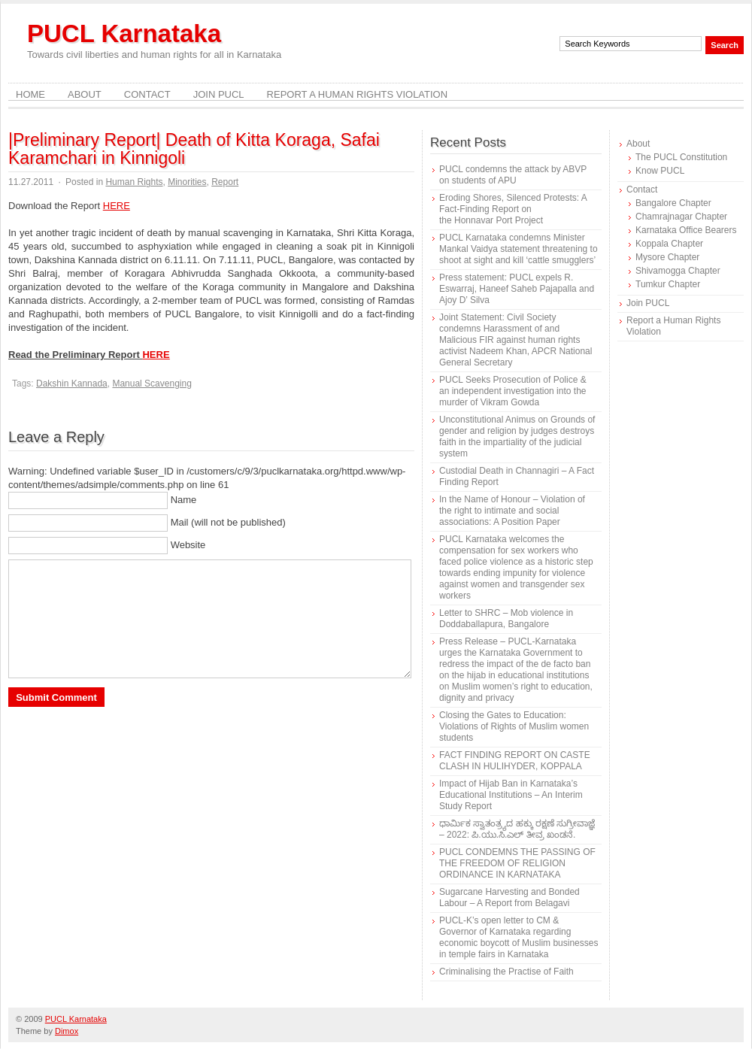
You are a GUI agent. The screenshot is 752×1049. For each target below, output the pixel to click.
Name (184, 499)
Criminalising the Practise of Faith (506, 971)
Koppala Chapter (669, 243)
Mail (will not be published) (228, 522)
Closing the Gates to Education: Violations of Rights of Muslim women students (514, 726)
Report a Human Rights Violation (357, 94)
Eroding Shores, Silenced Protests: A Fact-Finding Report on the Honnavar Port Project (513, 209)
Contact (147, 94)
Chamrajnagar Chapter (681, 216)
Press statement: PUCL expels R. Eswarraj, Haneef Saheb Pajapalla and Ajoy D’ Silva (516, 288)
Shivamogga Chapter (677, 270)
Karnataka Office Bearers (686, 230)
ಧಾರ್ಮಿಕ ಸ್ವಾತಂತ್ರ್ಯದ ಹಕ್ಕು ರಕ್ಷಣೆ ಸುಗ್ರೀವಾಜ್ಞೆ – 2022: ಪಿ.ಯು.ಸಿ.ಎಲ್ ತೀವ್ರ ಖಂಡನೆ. (517, 829)
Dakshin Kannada (72, 383)
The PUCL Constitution (681, 157)
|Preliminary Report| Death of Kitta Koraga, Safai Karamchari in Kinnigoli (194, 149)
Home (30, 94)
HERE (116, 205)
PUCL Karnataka (124, 33)
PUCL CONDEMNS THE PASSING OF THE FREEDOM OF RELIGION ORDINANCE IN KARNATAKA (517, 863)
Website (188, 544)
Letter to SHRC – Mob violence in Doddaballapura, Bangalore (506, 618)
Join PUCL (218, 94)
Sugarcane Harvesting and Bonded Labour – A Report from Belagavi (509, 897)
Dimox (66, 1030)
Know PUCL (659, 170)
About (85, 94)
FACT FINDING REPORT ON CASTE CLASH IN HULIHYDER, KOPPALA (514, 761)
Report (224, 182)
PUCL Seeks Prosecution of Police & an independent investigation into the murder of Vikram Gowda (513, 391)
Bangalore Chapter (673, 203)
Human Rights (133, 182)
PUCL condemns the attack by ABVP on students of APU (513, 175)
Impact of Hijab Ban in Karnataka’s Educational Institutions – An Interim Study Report (511, 794)
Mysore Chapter (667, 257)
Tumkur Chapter (667, 284)
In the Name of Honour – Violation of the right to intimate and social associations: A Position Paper (512, 510)
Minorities (187, 182)
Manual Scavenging (151, 383)
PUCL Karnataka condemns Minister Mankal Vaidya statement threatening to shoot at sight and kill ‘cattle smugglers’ (518, 248)
